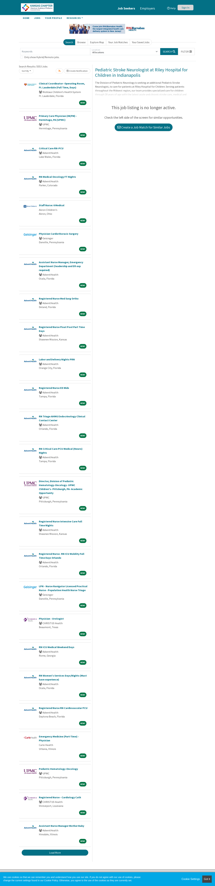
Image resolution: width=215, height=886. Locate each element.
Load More (55, 852)
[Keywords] (55, 51)
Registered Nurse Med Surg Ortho (59, 298)
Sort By (25, 70)
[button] (186, 51)
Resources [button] (74, 18)
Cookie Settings (191, 879)
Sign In (185, 7)
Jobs (37, 18)
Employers (147, 8)
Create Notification (77, 70)
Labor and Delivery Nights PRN (57, 359)
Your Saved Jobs (140, 42)
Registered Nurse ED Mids (54, 387)
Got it (207, 879)
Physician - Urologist (51, 618)
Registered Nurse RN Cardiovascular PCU (63, 708)
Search (69, 42)
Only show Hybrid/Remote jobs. (41, 57)
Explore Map (97, 42)
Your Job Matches (118, 42)
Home (26, 18)
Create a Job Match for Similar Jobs (143, 127)
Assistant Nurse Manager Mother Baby (61, 825)
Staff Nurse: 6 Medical (51, 205)
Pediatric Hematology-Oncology (58, 768)
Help (171, 8)
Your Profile (53, 18)
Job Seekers (126, 8)
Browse (81, 42)
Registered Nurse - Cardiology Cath (60, 797)
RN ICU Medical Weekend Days (56, 647)
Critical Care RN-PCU (51, 148)
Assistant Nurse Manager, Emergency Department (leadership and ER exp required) (61, 266)
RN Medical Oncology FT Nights (57, 176)
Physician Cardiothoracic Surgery (58, 233)
